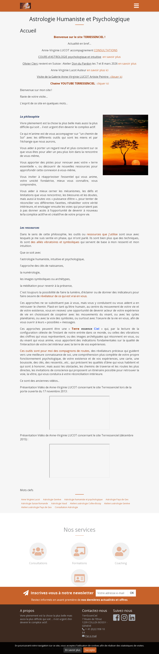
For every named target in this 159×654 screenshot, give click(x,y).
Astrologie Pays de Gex (117, 499)
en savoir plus (112, 57)
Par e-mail (89, 636)
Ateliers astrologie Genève (117, 503)
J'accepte (90, 650)
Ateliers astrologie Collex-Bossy (85, 503)
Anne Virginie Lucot (30, 499)
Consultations (38, 559)
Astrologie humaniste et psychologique (83, 499)
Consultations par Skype (79, 586)
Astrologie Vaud (59, 503)
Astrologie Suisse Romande (34, 503)
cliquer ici (116, 77)
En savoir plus (72, 650)
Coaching (121, 559)
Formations (79, 559)
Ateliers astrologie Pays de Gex (36, 507)
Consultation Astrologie (66, 507)
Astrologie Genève (52, 499)
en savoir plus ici (97, 70)
